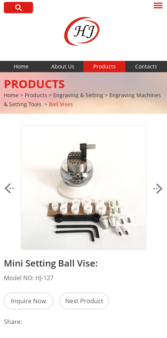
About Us (62, 66)
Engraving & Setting (78, 95)
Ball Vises (61, 104)
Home (21, 66)
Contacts (146, 66)
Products (104, 66)
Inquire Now (28, 301)
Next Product (84, 301)
